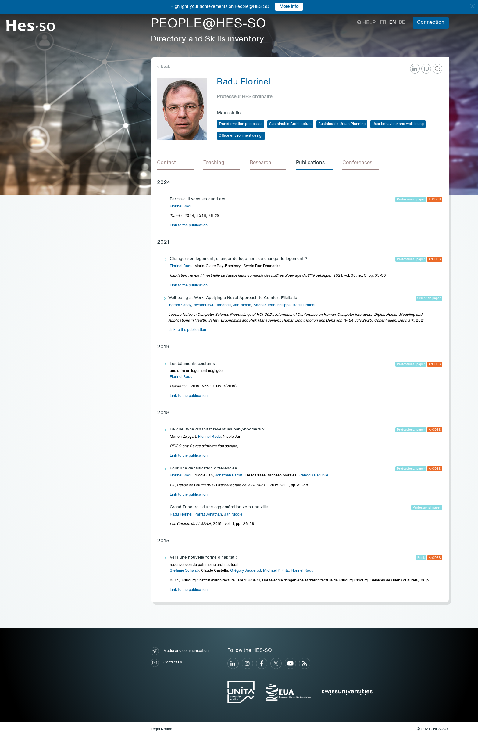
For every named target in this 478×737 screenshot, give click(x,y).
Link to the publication (189, 225)
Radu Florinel (304, 305)
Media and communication (180, 651)
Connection (430, 22)
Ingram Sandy (179, 305)
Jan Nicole (242, 305)
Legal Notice (161, 729)
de (402, 22)
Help (366, 22)
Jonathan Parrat (228, 475)
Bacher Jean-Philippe (272, 305)
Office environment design (241, 136)
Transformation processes (240, 124)
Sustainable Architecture (290, 124)
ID (426, 69)
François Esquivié (313, 475)
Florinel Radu (181, 206)
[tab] (175, 163)
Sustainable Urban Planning (342, 124)
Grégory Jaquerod (245, 571)
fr (383, 22)
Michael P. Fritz (276, 571)
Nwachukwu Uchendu (212, 305)
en (392, 22)
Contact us (166, 663)
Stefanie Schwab (184, 571)
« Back (163, 67)
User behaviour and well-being (398, 124)
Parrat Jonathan (208, 514)
